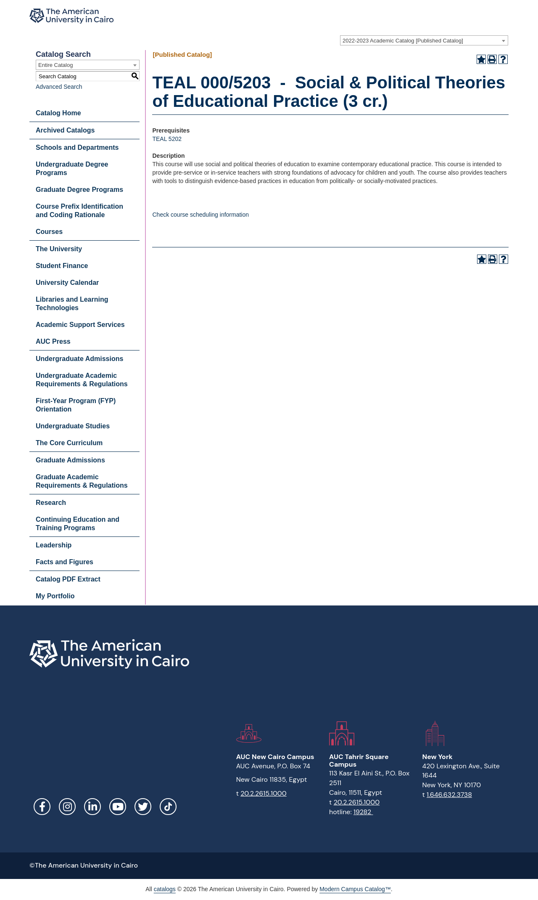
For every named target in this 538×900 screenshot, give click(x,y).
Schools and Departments (77, 147)
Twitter (142, 806)
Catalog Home (58, 113)
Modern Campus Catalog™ (355, 889)
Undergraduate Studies (73, 426)
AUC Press (53, 341)
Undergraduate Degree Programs (72, 168)
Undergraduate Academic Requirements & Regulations (82, 380)
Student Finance (62, 265)
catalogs (165, 889)
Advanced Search (59, 86)
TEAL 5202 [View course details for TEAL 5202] (167, 138)
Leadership (53, 545)
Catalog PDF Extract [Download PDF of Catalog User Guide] (68, 579)
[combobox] (424, 40)
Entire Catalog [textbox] (55, 65)
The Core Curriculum (69, 442)
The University (59, 248)
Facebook (42, 806)
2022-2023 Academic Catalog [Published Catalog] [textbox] (403, 40)
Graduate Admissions (70, 460)
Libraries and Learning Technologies (72, 303)
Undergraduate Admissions (79, 358)
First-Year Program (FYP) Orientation (76, 405)
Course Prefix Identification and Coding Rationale (79, 210)
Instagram (67, 806)
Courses (49, 231)
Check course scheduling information (200, 214)
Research (51, 502)
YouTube (117, 806)
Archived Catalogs (65, 130)
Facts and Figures (64, 561)
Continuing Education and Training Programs (77, 523)
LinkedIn (92, 806)
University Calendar (67, 282)
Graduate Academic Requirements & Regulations (82, 481)
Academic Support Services (80, 324)
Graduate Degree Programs (79, 189)
